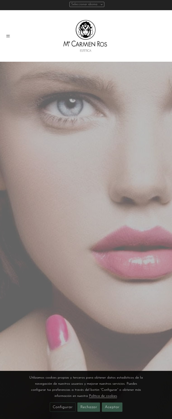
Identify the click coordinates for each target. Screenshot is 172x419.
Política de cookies (103, 396)
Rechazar (88, 407)
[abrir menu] (8, 36)
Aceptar (112, 407)
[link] (86, 36)
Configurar (63, 407)
